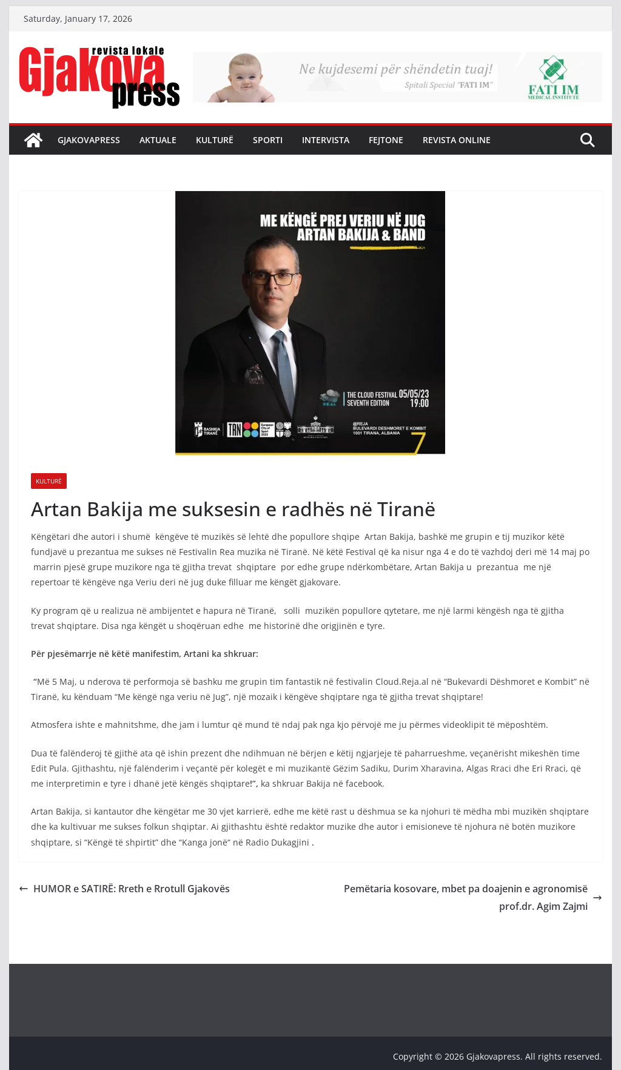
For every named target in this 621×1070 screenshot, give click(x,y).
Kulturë (214, 140)
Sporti (268, 140)
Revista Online (457, 140)
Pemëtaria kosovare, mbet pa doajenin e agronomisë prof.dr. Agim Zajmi (473, 897)
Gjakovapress (89, 140)
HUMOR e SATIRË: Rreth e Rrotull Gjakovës (124, 888)
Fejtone (386, 140)
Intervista (325, 140)
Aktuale (157, 140)
